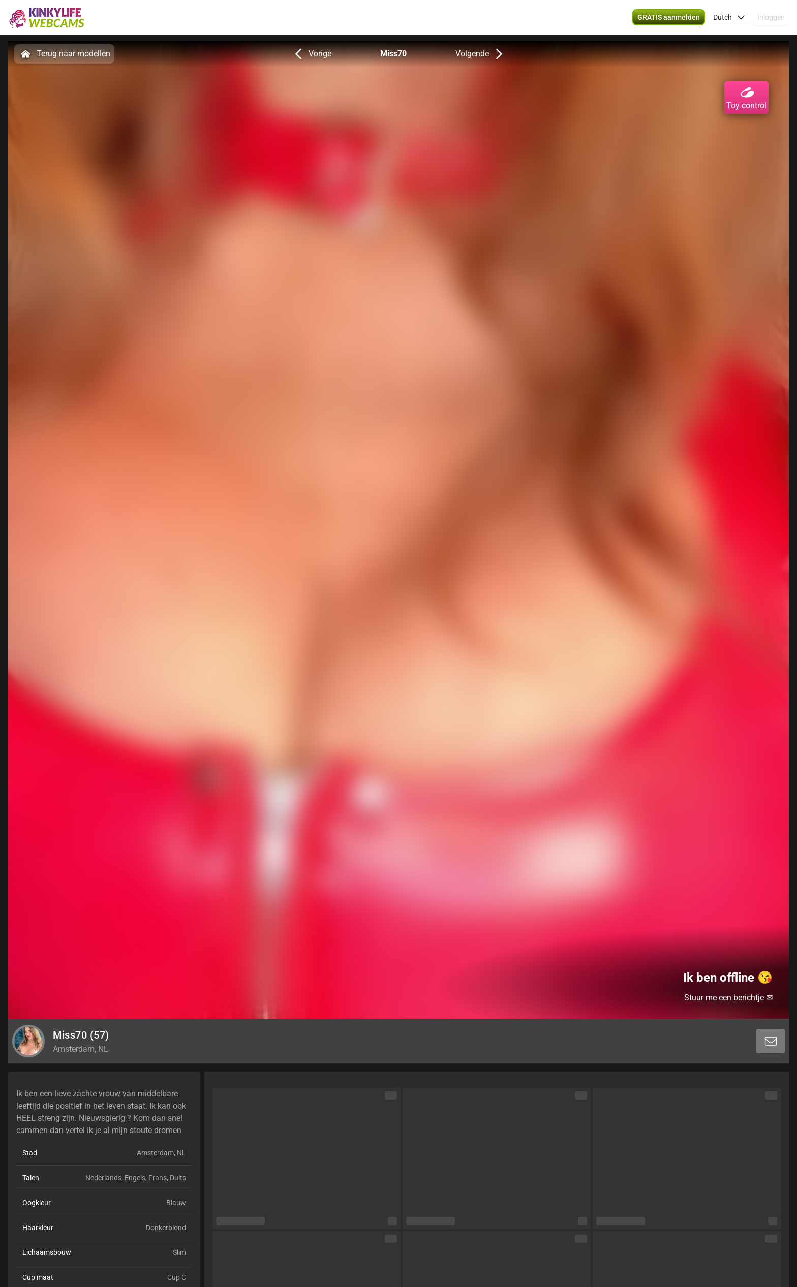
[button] (729, 20)
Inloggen (771, 20)
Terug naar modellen (64, 54)
